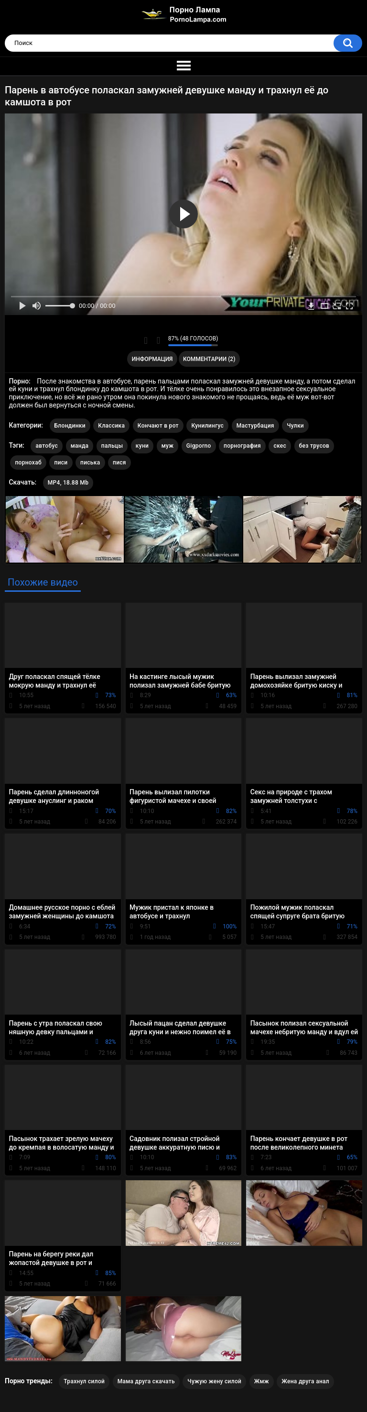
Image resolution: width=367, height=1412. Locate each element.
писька (90, 462)
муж (168, 445)
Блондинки (70, 425)
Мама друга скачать (146, 1381)
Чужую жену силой (214, 1381)
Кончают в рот (158, 425)
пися (119, 462)
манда (80, 445)
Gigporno (198, 445)
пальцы (112, 445)
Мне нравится (146, 340)
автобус (46, 445)
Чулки (295, 425)
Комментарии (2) (209, 359)
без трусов (314, 445)
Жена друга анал (305, 1381)
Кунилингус (207, 425)
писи (60, 462)
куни (142, 445)
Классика (111, 425)
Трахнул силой (84, 1381)
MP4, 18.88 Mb (68, 482)
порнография (242, 445)
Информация (152, 359)
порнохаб (28, 462)
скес (279, 445)
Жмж (261, 1381)
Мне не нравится (158, 340)
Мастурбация (255, 425)
